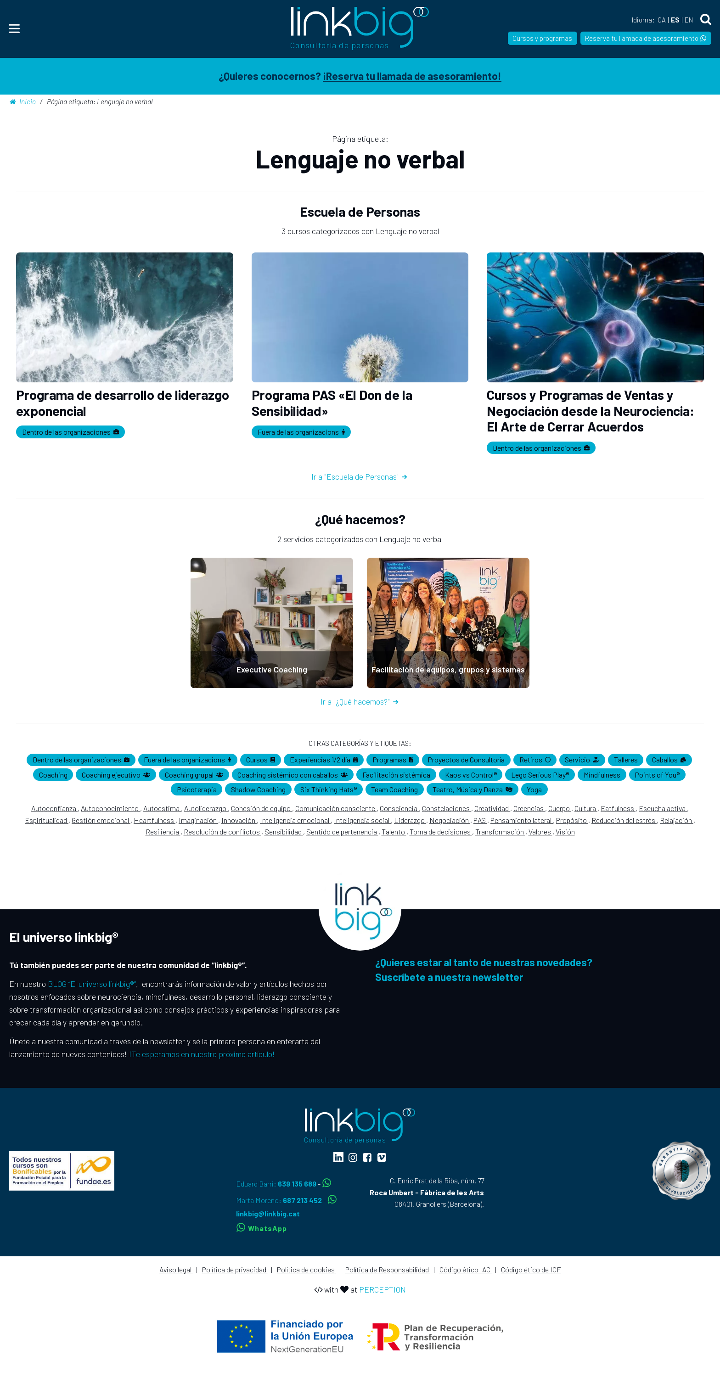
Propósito (572, 820)
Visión (565, 831)
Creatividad (492, 808)
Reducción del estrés (624, 820)
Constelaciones (446, 808)
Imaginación (198, 820)
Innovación (239, 820)
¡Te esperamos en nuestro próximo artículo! (202, 1054)
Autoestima (162, 808)
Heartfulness (154, 820)
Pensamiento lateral (521, 820)
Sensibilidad (283, 831)
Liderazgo (410, 820)
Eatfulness (618, 808)
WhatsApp (261, 1228)
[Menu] (14, 29)
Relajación (676, 820)
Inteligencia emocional (295, 820)
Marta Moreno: (279, 1200)
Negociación (449, 820)
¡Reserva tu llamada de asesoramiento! (412, 76)
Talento (394, 831)
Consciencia (399, 808)
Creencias (529, 808)
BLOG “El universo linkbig (91, 984)
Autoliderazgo (206, 808)
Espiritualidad (46, 820)
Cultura (585, 808)
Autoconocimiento (110, 808)
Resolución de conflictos (222, 831)
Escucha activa (663, 808)
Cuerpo (559, 808)
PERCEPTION (382, 1289)
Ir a (360, 476)
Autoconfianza (54, 808)
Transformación (500, 831)
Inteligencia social (362, 820)
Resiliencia (163, 831)
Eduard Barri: (277, 1183)
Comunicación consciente (336, 808)
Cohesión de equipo (261, 808)
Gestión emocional (101, 820)
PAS (480, 820)
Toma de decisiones (441, 831)
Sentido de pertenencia (342, 831)
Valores (540, 831)
